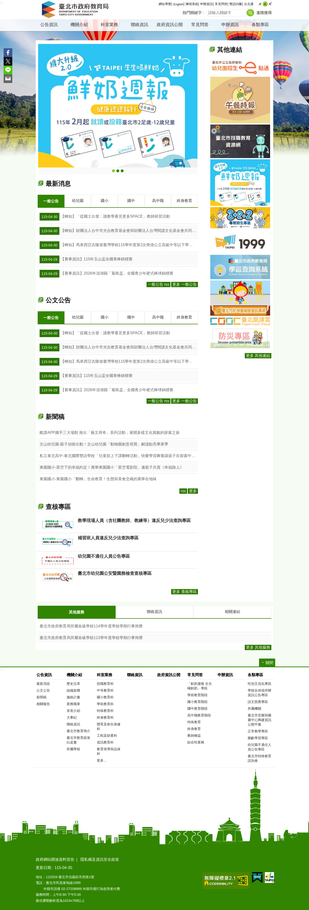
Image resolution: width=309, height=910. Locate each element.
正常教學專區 (258, 730)
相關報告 (43, 703)
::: (1, 2)
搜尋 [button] (250, 12)
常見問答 (221, 4)
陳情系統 (192, 4)
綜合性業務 (195, 741)
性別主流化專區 (259, 683)
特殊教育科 (105, 710)
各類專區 (260, 24)
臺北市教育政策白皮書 (78, 739)
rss (183, 490)
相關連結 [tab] (232, 611)
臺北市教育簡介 (78, 730)
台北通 (248, 4)
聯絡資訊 (139, 24)
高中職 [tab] (158, 201)
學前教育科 (105, 703)
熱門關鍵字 (192, 13)
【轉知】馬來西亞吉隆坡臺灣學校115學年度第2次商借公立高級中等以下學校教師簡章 (119, 245)
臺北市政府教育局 (76, 9)
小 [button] (260, 4)
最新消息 (58, 183)
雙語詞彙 (235, 4)
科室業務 (109, 24)
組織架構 (73, 690)
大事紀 (72, 717)
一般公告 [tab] (51, 201)
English (178, 4)
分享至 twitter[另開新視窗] (8, 61)
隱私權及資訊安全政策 (99, 859)
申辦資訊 (206, 4)
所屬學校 (73, 748)
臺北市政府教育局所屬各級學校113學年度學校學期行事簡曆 (91, 637)
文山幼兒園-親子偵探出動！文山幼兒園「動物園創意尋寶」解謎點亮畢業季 (104, 444)
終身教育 (194, 728)
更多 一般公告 (184, 284)
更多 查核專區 (184, 591)
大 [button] (270, 4)
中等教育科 (105, 690)
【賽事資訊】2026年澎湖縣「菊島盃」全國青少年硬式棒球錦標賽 (106, 273)
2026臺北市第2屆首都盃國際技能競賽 (122, 170)
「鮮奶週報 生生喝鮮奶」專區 (199, 685)
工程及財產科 (107, 735)
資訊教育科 (105, 741)
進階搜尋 (264, 13)
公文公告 (58, 300)
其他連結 (229, 49)
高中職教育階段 (199, 714)
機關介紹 (79, 24)
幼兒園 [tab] (78, 201)
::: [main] (37, 39)
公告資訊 (49, 24)
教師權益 (194, 735)
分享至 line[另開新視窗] (8, 70)
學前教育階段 (197, 694)
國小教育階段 (197, 701)
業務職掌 (73, 703)
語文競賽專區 (258, 701)
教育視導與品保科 (108, 750)
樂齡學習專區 (258, 737)
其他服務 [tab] (76, 612)
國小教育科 (105, 696)
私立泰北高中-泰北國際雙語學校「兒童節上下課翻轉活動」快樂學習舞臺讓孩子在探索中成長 (119, 455)
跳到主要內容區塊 (2, 2)
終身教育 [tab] (184, 201)
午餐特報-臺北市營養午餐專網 (117, 170)
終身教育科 (105, 717)
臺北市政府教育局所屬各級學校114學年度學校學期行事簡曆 (91, 625)
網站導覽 (165, 4)
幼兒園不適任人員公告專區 (259, 746)
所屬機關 (254, 708)
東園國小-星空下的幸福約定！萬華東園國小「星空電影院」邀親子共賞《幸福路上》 (112, 467)
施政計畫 (73, 696)
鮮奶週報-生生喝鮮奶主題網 (113, 170)
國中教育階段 (197, 708)
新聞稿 (55, 416)
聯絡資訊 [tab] (154, 611)
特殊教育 (194, 721)
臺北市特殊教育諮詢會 (259, 757)
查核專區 (58, 506)
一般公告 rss (158, 284)
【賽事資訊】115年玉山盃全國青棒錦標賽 (86, 259)
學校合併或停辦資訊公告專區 (259, 692)
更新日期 (43, 867)
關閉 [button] (269, 662)
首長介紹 (73, 710)
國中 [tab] (131, 201)
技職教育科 (105, 683)
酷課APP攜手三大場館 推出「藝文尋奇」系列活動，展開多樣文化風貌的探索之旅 (110, 432)
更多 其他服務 (258, 647)
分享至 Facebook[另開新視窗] (8, 52)
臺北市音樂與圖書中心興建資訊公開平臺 (259, 719)
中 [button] (265, 4)
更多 (193, 490)
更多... (101, 760)
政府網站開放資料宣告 (55, 859)
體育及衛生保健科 (108, 726)
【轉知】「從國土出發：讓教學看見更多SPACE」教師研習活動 (105, 216)
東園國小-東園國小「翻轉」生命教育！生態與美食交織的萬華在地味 (98, 478)
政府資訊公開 (170, 24)
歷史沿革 (73, 683)
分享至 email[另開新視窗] (8, 78)
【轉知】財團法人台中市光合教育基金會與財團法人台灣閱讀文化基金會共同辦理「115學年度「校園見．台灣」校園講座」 (119, 231)
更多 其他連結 (258, 356)
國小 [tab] (104, 201)
